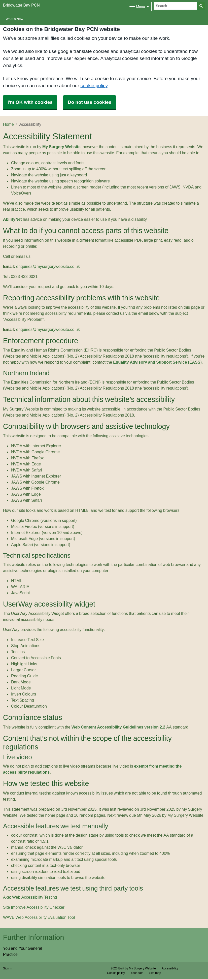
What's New (14, 18)
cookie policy (94, 85)
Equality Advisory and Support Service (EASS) (157, 362)
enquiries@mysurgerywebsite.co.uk (48, 266)
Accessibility (170, 968)
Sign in (7, 968)
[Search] (175, 6)
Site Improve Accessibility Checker (33, 907)
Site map (155, 972)
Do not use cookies (89, 102)
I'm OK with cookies (30, 102)
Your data (137, 972)
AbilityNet (12, 219)
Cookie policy (116, 972)
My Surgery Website (61, 147)
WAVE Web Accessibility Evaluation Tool (39, 917)
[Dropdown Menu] (139, 6)
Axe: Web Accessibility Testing (30, 897)
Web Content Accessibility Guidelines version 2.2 (118, 727)
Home (8, 124)
